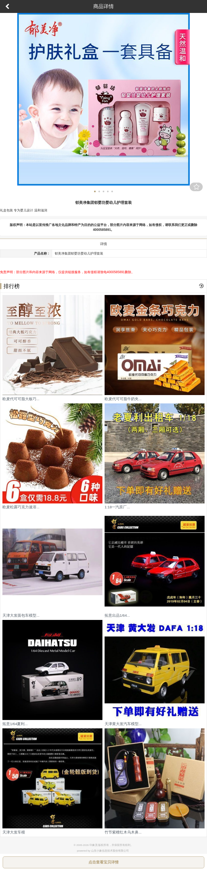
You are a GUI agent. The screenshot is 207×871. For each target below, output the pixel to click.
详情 (103, 244)
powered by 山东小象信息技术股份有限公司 (103, 850)
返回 (7, 6)
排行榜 (10, 286)
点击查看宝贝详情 (103, 862)
